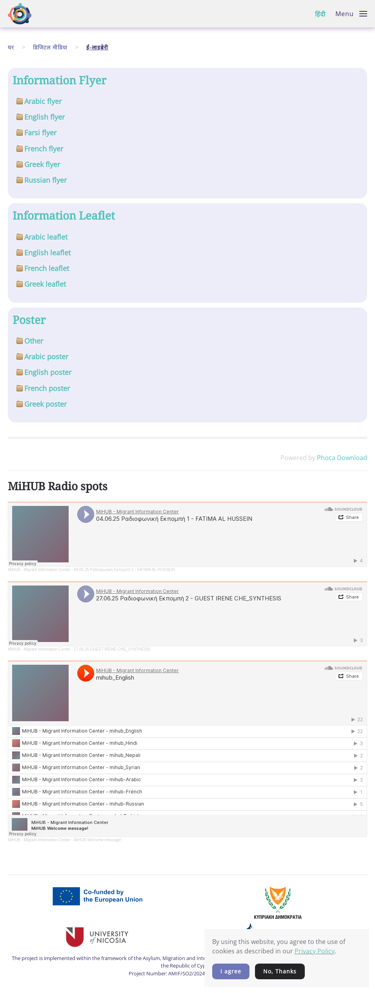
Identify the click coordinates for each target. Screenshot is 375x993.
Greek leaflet (45, 284)
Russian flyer (45, 180)
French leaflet (46, 268)
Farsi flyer (40, 132)
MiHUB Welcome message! (98, 840)
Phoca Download (342, 457)
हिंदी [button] (320, 14)
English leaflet (47, 252)
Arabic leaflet (45, 237)
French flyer (43, 148)
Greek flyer (42, 164)
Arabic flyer (43, 101)
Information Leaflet (64, 215)
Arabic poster (46, 356)
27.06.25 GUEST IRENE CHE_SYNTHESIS (112, 649)
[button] (351, 13)
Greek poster (45, 404)
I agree (230, 971)
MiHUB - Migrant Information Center (39, 569)
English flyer (44, 117)
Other (33, 341)
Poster (29, 319)
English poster (47, 372)
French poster (47, 388)
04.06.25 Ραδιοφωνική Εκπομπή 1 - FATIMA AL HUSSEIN (124, 569)
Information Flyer (59, 80)
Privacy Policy (315, 951)
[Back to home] (19, 13)
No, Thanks (280, 971)
